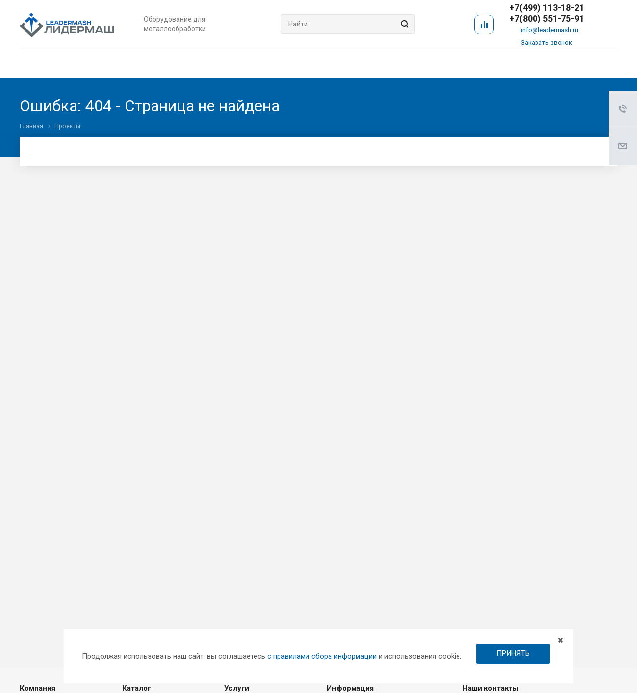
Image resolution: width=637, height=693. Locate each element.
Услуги (236, 688)
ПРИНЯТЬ (513, 653)
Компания (37, 688)
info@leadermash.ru (549, 30)
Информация (350, 688)
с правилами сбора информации (322, 656)
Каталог (136, 688)
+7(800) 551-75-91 (547, 18)
